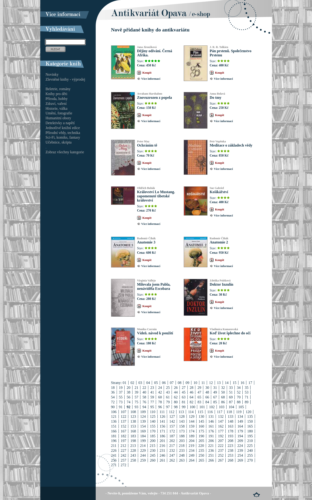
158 (182, 426)
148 (230, 421)
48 (207, 392)
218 (181, 446)
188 (182, 436)
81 (184, 402)
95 (152, 407)
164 (240, 426)
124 (143, 416)
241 (114, 455)
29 (199, 388)
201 (162, 441)
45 (184, 392)
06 (164, 383)
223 (230, 446)
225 (250, 446)
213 (133, 446)
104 (231, 407)
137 (123, 421)
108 (133, 412)
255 (250, 455)
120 (248, 412)
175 (201, 431)
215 (152, 446)
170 (153, 431)
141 (162, 421)
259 (143, 460)
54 (113, 397)
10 (195, 383)
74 (128, 402)
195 (250, 436)
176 (211, 431)
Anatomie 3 (146, 242)
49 (215, 392)
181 (114, 436)
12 (211, 383)
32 (223, 388)
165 (250, 426)
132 (221, 416)
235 (201, 450)
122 (123, 416)
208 (230, 441)
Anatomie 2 (219, 242)
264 (191, 460)
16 (242, 383)
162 (221, 426)
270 (250, 460)
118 (229, 412)
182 (123, 436)
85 (215, 402)
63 (184, 397)
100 (192, 407)
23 (152, 388)
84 (207, 402)
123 (133, 416)
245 (153, 455)
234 (191, 450)
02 (132, 383)
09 (187, 383)
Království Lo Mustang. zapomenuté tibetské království (156, 196)
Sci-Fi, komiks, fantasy (63, 137)
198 (133, 441)
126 (162, 416)
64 (191, 397)
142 (172, 421)
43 (168, 392)
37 (120, 392)
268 (230, 460)
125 (153, 416)
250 (201, 455)
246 (162, 455)
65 (199, 397)
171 (162, 431)
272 (123, 465)
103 (221, 407)
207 (221, 441)
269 (240, 460)
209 (240, 441)
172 (172, 431)
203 (182, 441)
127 (172, 416)
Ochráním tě (147, 145)
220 (201, 446)
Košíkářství (219, 192)
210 (250, 441)
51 (231, 392)
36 (113, 392)
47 (199, 392)
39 (136, 392)
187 (172, 436)
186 (162, 436)
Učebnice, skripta (59, 142)
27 (184, 388)
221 (211, 446)
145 (201, 421)
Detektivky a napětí (60, 123)
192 (221, 436)
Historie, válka (57, 108)
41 (152, 392)
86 (223, 402)
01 (124, 383)
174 (191, 431)
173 (182, 431)
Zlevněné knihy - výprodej (65, 79)
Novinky (52, 74)
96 (160, 407)
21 (136, 388)
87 (231, 402)
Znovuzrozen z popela (154, 97)
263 (182, 460)
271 (114, 465)
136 (114, 421)
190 (201, 436)
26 (176, 388)
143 (182, 421)
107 (123, 412)
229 (143, 450)
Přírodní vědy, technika (63, 133)
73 (120, 402)
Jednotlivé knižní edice (63, 128)
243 (133, 455)
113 (181, 412)
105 (241, 407)
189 (191, 436)
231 (162, 450)
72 (113, 402)
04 (148, 383)
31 (215, 388)
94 (144, 407)
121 (114, 416)
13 (219, 383)
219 (191, 446)
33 (231, 388)
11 (203, 383)
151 (114, 426)
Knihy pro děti (56, 94)
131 (211, 416)
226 (114, 450)
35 (246, 388)
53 (246, 392)
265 (201, 460)
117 (219, 412)
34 (239, 388)
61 (168, 397)
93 (136, 407)
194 (240, 436)
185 (153, 436)
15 (234, 383)
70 (239, 397)
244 (143, 455)
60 (160, 397)
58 (144, 397)
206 (211, 441)
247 (172, 455)
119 (238, 412)
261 (162, 460)
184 (143, 436)
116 (210, 412)
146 (211, 421)
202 (172, 441)
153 (133, 426)
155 (153, 426)
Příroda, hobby (57, 99)
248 (182, 455)
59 (152, 397)
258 (133, 460)
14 (226, 383)
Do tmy (215, 97)
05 (156, 383)
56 (128, 397)
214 (143, 446)
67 (215, 397)
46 (191, 392)
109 (143, 412)
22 (144, 388)
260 (153, 460)
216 (162, 446)
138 (133, 421)
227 (123, 450)
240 (250, 450)
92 (128, 407)
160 (201, 426)
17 (250, 383)
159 (191, 426)
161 (211, 426)
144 (191, 421)
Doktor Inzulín (222, 284)
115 (200, 412)
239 (240, 450)
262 (172, 460)
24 (160, 388)
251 (211, 455)
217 (172, 446)
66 (207, 397)
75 (136, 402)
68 (223, 397)
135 (250, 416)
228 (133, 450)
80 (176, 402)
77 (152, 402)
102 (212, 407)
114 (190, 412)
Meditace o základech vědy (231, 145)
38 (128, 392)
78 (160, 402)
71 (246, 397)
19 (120, 388)
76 (144, 402)
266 (211, 460)
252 (221, 455)
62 (176, 397)
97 (168, 407)
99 (184, 407)
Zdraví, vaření (56, 104)
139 (143, 421)
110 (152, 412)
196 (114, 441)
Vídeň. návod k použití (155, 333)
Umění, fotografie (59, 113)
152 (123, 426)
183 (133, 436)
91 (120, 407)
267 (221, 460)
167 (123, 431)
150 (250, 421)
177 (221, 431)
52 (239, 392)
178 (230, 431)
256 (114, 460)
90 (113, 407)
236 (211, 450)
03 (140, 383)
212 (123, 446)
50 (223, 392)
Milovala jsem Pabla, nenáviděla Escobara (154, 286)
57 (136, 397)
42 (160, 392)
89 (246, 402)
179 (240, 431)
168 (133, 431)
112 (171, 412)
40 (144, 392)
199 (143, 441)
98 (176, 407)
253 (230, 455)
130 (201, 416)
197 (123, 441)
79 (168, 402)
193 (230, 436)
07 (172, 383)
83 (199, 402)
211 (113, 446)
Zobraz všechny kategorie (65, 152)
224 (240, 446)
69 (231, 397)
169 (143, 431)
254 (240, 455)
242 (123, 455)
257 (123, 460)
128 (182, 416)
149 (240, 421)
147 (221, 421)
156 (162, 426)
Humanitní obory (58, 118)
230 (153, 450)
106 (114, 412)
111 (162, 412)
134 (240, 416)
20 (128, 388)
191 (211, 436)
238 (230, 450)
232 (172, 450)
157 (172, 426)
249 (191, 455)
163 (230, 426)
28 (191, 388)
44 (176, 392)
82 (191, 402)
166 (114, 431)
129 (191, 416)
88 (239, 402)
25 (168, 388)
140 (153, 421)
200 (153, 441)
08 (179, 383)
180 (250, 431)
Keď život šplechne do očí (230, 333)
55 (120, 397)
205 (201, 441)
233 (182, 450)
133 (230, 416)
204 (191, 441)
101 (202, 407)
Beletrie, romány (58, 89)
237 (221, 450)
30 (207, 388)
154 (143, 426)
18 (113, 388)
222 (221, 446)
